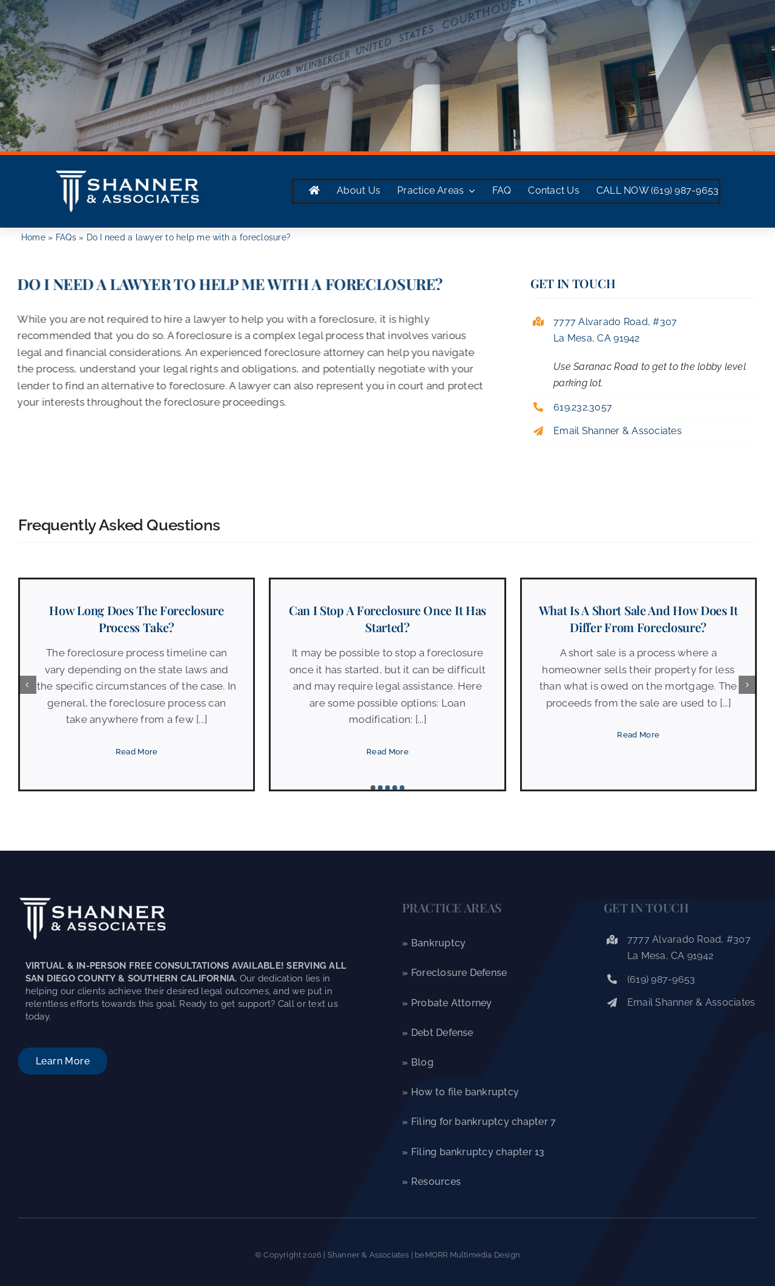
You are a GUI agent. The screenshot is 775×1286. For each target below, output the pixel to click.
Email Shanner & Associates (617, 431)
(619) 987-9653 (661, 979)
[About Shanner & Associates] (62, 1061)
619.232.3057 (582, 407)
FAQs (66, 237)
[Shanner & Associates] (127, 172)
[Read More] (137, 751)
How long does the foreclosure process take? (136, 618)
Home (33, 237)
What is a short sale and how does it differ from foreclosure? (638, 618)
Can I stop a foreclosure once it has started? (387, 618)
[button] (373, 787)
